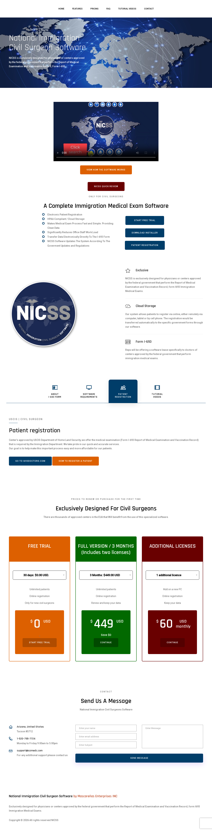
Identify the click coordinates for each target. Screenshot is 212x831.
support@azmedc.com (30, 750)
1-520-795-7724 (26, 739)
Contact (149, 9)
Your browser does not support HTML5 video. (106, 131)
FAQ (108, 9)
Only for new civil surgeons (39, 603)
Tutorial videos (127, 9)
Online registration (39, 596)
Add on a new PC (172, 589)
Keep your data (172, 603)
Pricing (94, 9)
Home (61, 9)
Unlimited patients (40, 589)
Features (77, 9)
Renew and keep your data (106, 603)
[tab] (54, 391)
